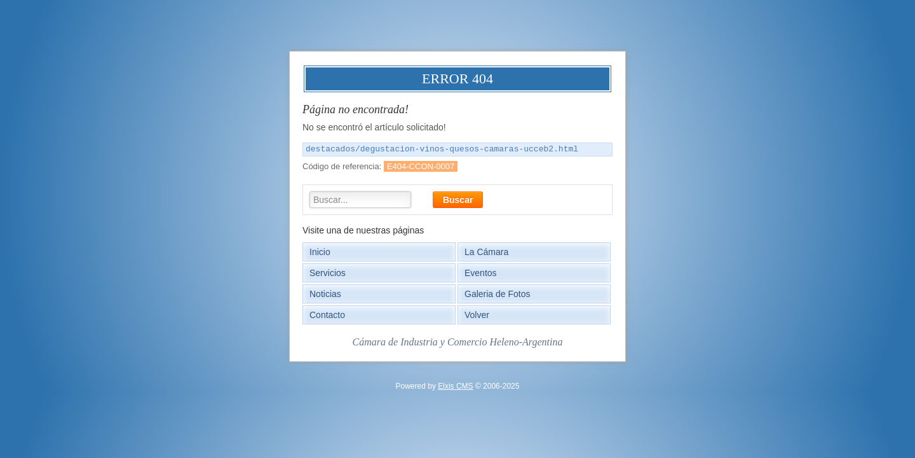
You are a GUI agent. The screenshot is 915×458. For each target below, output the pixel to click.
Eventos (480, 273)
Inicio (319, 252)
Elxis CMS (455, 386)
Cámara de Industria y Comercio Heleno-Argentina (458, 342)
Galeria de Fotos (497, 294)
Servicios (327, 273)
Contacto (327, 315)
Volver (476, 315)
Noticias (325, 294)
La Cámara (486, 252)
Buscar (458, 200)
